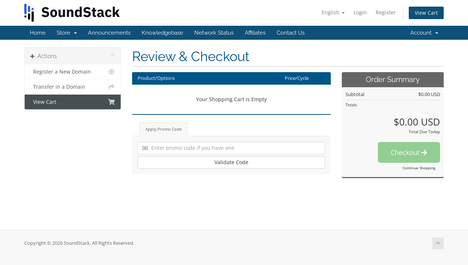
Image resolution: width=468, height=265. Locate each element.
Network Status (214, 32)
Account (424, 32)
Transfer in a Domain (72, 86)
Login (360, 12)
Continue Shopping (419, 167)
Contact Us (291, 32)
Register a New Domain (72, 71)
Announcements (109, 32)
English (333, 12)
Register (386, 12)
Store (67, 32)
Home (38, 32)
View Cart (426, 12)
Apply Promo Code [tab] (163, 129)
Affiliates (255, 32)
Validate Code (231, 162)
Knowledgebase (162, 32)
